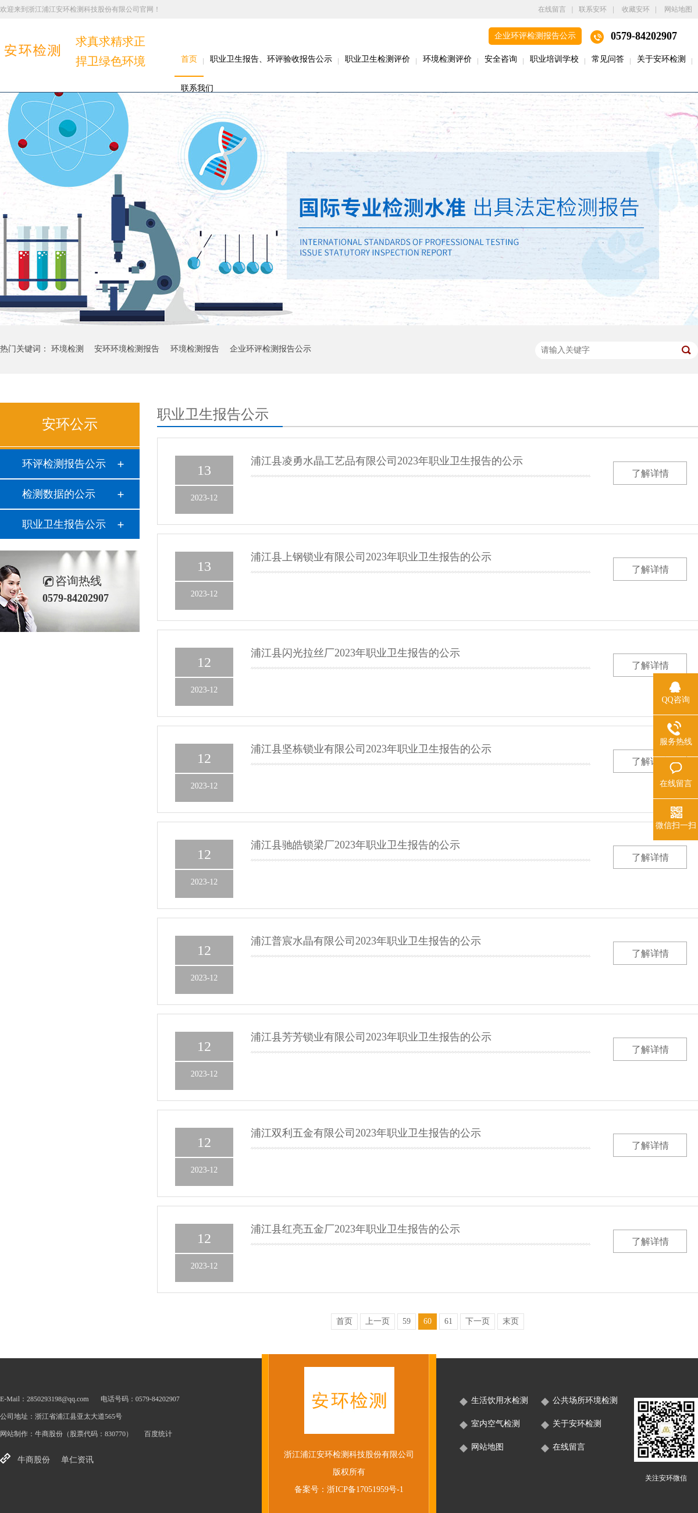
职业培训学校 (554, 59)
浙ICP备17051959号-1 (365, 1489)
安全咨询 (501, 59)
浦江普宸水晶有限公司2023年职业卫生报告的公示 (366, 941)
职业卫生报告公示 (64, 524)
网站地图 (678, 9)
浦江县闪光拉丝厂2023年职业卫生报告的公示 (355, 653)
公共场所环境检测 (585, 1400)
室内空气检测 (495, 1423)
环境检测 (67, 348)
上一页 (377, 1321)
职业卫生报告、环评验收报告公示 (271, 59)
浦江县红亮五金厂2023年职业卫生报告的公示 (355, 1229)
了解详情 (650, 473)
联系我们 (197, 88)
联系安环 (593, 9)
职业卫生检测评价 (377, 59)
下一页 (477, 1321)
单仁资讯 (77, 1459)
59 (407, 1321)
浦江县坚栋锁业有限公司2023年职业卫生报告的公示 (371, 749)
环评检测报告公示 (64, 464)
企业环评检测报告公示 (535, 35)
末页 (511, 1321)
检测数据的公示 (58, 494)
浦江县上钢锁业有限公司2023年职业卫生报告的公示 (371, 557)
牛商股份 (49, 1434)
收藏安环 (636, 9)
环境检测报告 (194, 348)
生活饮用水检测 (499, 1400)
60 (427, 1321)
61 (448, 1321)
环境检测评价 (447, 59)
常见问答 (608, 59)
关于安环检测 (661, 59)
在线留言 (552, 9)
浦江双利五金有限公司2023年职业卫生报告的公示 (366, 1133)
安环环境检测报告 (126, 348)
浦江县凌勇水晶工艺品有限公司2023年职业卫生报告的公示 (387, 461)
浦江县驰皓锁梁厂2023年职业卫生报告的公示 (355, 845)
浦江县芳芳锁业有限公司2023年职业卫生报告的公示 (371, 1037)
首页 (189, 59)
